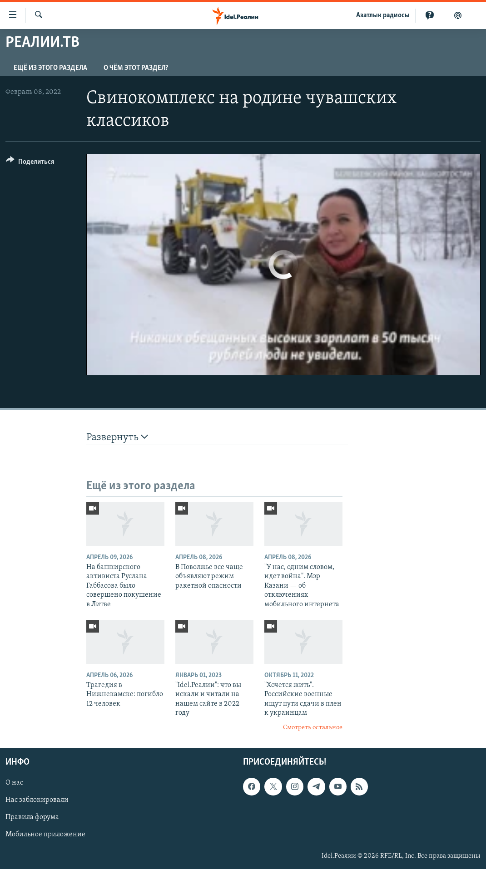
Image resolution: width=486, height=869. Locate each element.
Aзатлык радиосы (383, 15)
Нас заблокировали (37, 800)
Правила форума (32, 817)
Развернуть (117, 437)
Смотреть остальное (312, 727)
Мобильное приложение (45, 835)
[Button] (30, 163)
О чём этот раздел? (136, 68)
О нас (14, 782)
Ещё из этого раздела (50, 68)
